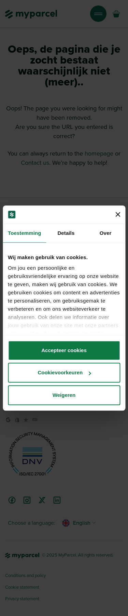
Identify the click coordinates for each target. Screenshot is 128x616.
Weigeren (64, 395)
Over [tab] (106, 233)
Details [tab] (65, 233)
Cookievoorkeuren (64, 372)
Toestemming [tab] (24, 233)
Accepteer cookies (64, 350)
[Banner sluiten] (117, 214)
